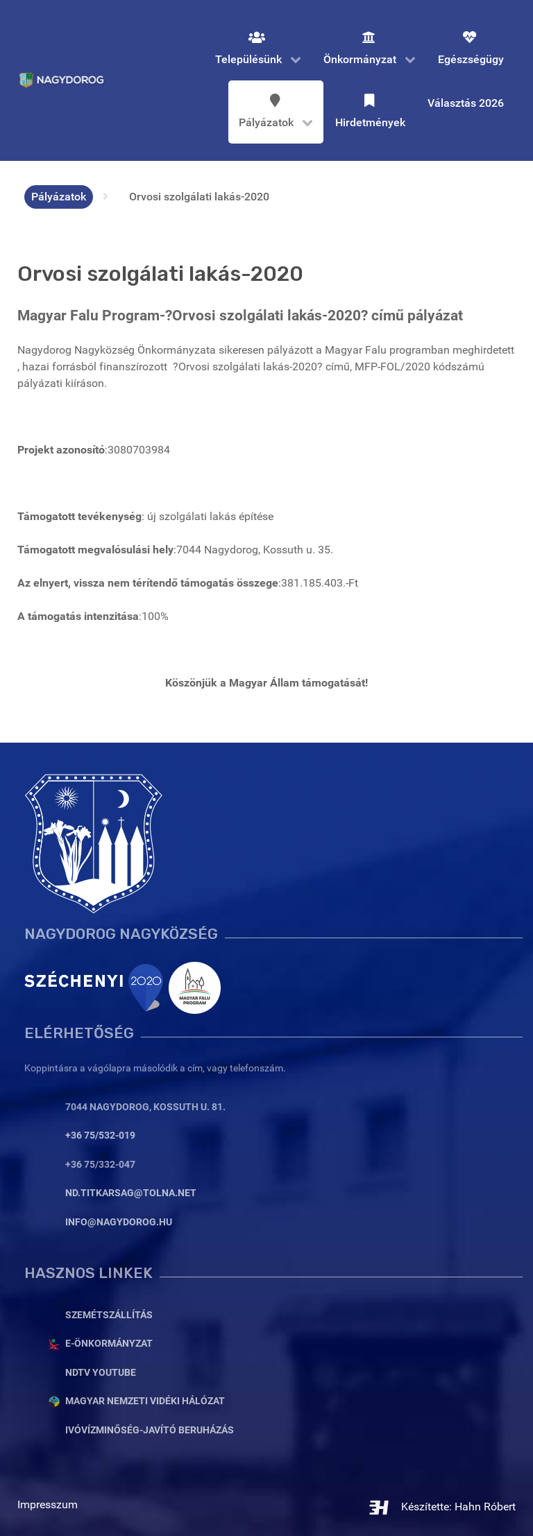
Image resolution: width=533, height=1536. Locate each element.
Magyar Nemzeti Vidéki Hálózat (145, 1401)
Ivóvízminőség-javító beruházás (149, 1430)
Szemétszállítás (109, 1315)
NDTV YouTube (100, 1373)
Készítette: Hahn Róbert (442, 1506)
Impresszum (47, 1504)
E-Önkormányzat (109, 1343)
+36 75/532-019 (100, 1135)
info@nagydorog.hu (118, 1222)
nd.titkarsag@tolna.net (130, 1193)
